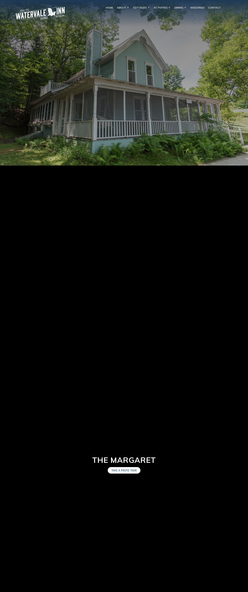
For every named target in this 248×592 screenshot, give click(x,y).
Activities (160, 7)
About (121, 7)
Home (109, 7)
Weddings (197, 7)
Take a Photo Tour (124, 470)
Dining (178, 7)
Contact (214, 7)
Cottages (140, 7)
